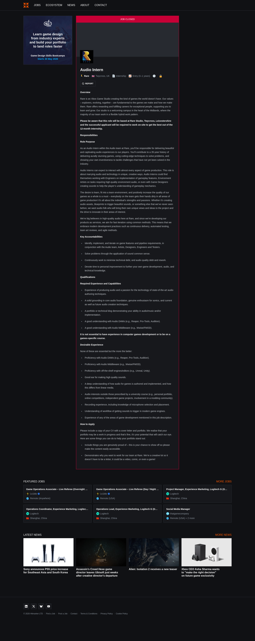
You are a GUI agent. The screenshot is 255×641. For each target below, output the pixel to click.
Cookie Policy (122, 614)
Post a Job (62, 614)
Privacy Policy (107, 614)
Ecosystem (54, 5)
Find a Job (50, 614)
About (84, 5)
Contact (100, 5)
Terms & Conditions (89, 614)
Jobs (37, 5)
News (71, 5)
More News (223, 534)
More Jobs (224, 481)
